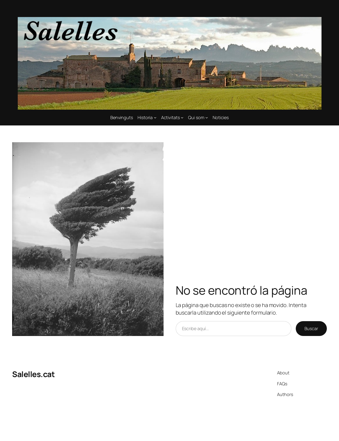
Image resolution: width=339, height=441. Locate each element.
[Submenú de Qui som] (206, 117)
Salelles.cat (33, 374)
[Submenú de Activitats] (182, 117)
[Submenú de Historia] (155, 117)
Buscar (311, 328)
